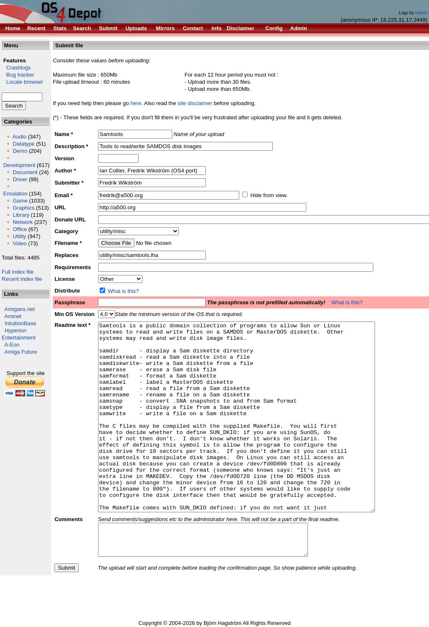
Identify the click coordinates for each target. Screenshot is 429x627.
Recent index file (22, 279)
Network (23, 222)
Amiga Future (21, 352)
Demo (20, 151)
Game (20, 201)
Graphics (23, 208)
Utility (19, 236)
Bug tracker (18, 75)
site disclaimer (195, 103)
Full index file (18, 272)
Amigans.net (20, 309)
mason (421, 12)
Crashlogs (16, 67)
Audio (19, 137)
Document (25, 172)
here (135, 103)
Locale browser (22, 82)
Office (20, 229)
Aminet (13, 316)
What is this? (123, 291)
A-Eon (12, 345)
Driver (20, 179)
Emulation (15, 193)
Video (19, 243)
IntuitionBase (20, 323)
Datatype (23, 144)
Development (19, 165)
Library (21, 215)
